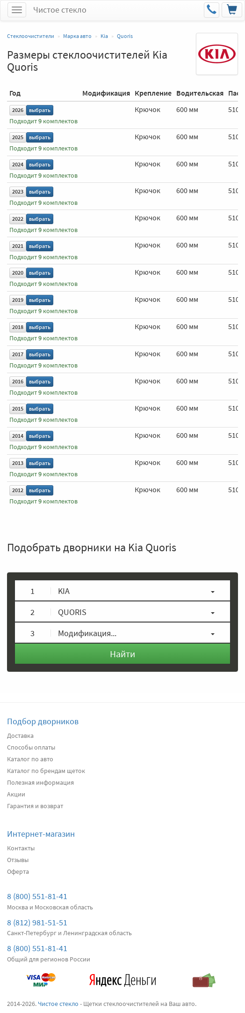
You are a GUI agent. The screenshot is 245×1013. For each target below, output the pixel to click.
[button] (122, 590)
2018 (17, 326)
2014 (17, 435)
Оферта (18, 871)
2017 (17, 354)
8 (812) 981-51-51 (37, 922)
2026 (17, 109)
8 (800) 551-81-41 (37, 896)
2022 (17, 218)
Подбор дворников (43, 721)
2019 (17, 299)
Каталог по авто (30, 759)
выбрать (39, 109)
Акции (16, 794)
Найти (122, 654)
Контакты (21, 848)
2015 (17, 408)
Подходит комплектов (43, 121)
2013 (17, 462)
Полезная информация (40, 782)
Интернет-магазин (41, 833)
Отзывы (18, 859)
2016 (17, 381)
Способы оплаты (31, 747)
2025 (17, 137)
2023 (17, 191)
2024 (17, 164)
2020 (17, 272)
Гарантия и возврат (35, 806)
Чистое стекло (59, 9)
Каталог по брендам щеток (46, 770)
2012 (17, 490)
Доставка (20, 735)
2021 (17, 245)
